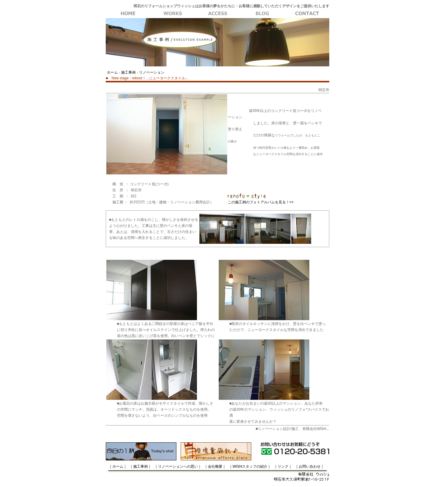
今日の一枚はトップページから (141, 451)
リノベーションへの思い (217, 13)
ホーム (112, 72)
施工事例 (172, 13)
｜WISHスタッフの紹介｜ (250, 466)
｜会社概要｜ (215, 466)
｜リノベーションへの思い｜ (177, 466)
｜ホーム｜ (118, 466)
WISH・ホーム (128, 13)
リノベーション (151, 72)
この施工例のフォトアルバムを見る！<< (261, 202)
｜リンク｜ (283, 466)
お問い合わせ (307, 13)
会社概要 (262, 13)
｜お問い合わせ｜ (309, 466)
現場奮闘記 (216, 451)
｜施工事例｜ (140, 466)
